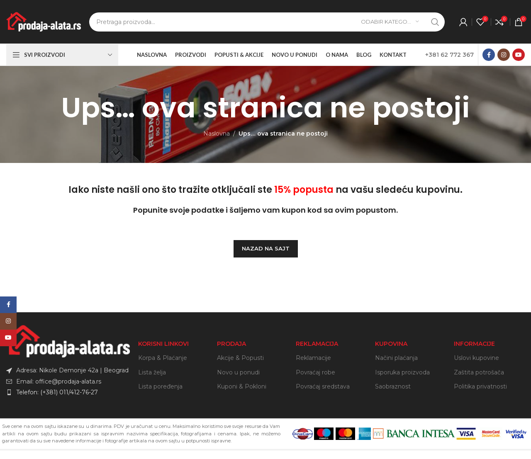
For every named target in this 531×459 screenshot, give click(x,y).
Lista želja (152, 372)
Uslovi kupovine (476, 358)
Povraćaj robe (315, 372)
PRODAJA (231, 343)
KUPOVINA (391, 343)
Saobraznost (393, 386)
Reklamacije (313, 358)
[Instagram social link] (503, 55)
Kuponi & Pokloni (241, 386)
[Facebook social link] (488, 55)
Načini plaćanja (396, 358)
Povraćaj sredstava (323, 386)
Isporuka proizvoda (402, 372)
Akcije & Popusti (240, 358)
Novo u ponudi (238, 372)
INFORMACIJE (474, 343)
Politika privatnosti (480, 386)
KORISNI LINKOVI (163, 343)
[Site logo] (43, 21)
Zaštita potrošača (479, 372)
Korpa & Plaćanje (162, 358)
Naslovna (216, 133)
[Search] (267, 22)
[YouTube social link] (518, 55)
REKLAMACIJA (317, 343)
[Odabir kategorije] (390, 22)
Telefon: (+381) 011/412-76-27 (57, 392)
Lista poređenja (160, 386)
